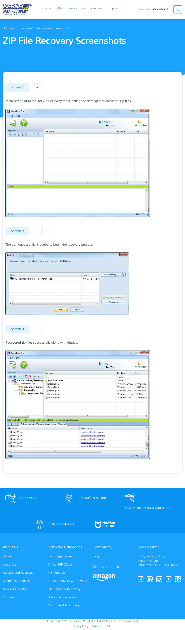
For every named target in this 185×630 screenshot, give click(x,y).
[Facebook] (140, 579)
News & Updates (15, 589)
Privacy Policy (81, 626)
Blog (84, 8)
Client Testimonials (16, 581)
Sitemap (97, 626)
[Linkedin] (150, 579)
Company (112, 8)
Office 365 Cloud (60, 564)
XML (108, 626)
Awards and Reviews (18, 573)
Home (7, 28)
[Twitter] (159, 579)
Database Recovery (62, 597)
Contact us (144, 9)
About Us (9, 564)
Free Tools (96, 8)
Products (21, 28)
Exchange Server (60, 556)
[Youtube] (168, 579)
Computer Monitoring (63, 605)
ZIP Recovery (40, 28)
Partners (72, 8)
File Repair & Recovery (64, 589)
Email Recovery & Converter (68, 581)
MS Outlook (56, 573)
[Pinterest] (178, 579)
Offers (59, 8)
